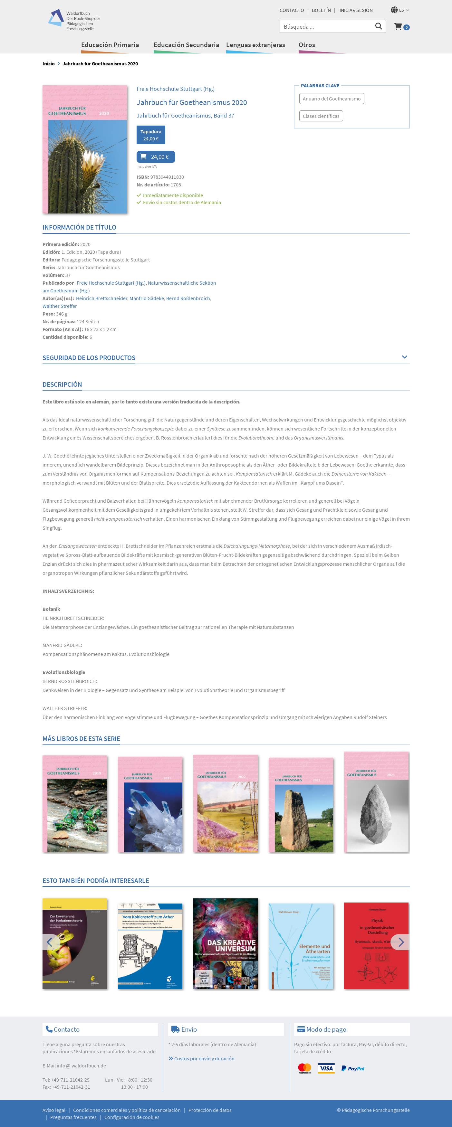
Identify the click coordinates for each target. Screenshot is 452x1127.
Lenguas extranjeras (255, 44)
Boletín (321, 10)
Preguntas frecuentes (73, 1117)
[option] (76, 804)
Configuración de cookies (131, 1117)
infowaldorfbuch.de (81, 1065)
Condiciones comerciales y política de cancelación (127, 1110)
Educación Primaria (110, 44)
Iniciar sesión (356, 10)
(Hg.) (176, 88)
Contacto (292, 10)
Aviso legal (54, 1110)
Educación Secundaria (186, 44)
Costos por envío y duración (201, 1058)
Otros (307, 44)
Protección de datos (210, 1110)
